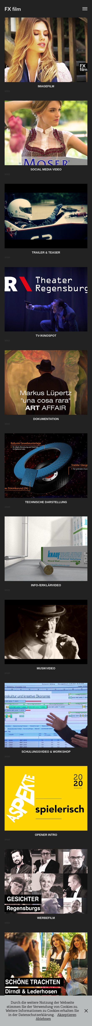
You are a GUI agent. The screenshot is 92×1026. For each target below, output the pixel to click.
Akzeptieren (66, 1015)
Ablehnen (43, 1019)
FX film (13, 8)
